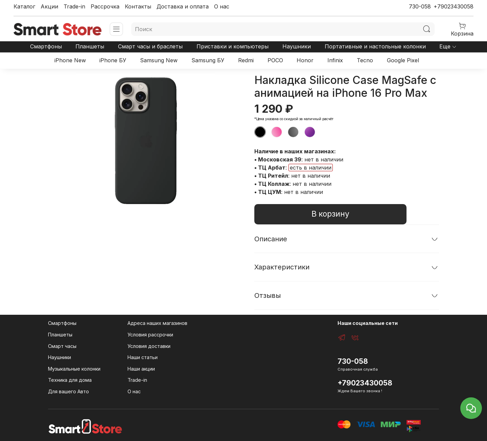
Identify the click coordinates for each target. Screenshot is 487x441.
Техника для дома (70, 380)
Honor (305, 60)
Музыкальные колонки (74, 369)
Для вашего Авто (68, 391)
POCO (275, 60)
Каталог (24, 6)
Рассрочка (105, 6)
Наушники (296, 46)
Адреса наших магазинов (157, 323)
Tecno (365, 60)
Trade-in (74, 6)
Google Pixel (403, 60)
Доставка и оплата (183, 6)
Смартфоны (46, 46)
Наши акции (141, 369)
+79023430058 (453, 6)
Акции (49, 6)
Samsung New (159, 60)
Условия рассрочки (150, 334)
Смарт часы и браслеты (150, 46)
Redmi (246, 60)
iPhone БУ (112, 60)
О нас (221, 6)
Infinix (335, 60)
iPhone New (70, 60)
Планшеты (89, 46)
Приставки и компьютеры (232, 46)
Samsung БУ (207, 60)
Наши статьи (142, 357)
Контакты (138, 6)
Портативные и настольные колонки (375, 46)
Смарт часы (62, 346)
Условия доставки (148, 346)
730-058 (420, 6)
